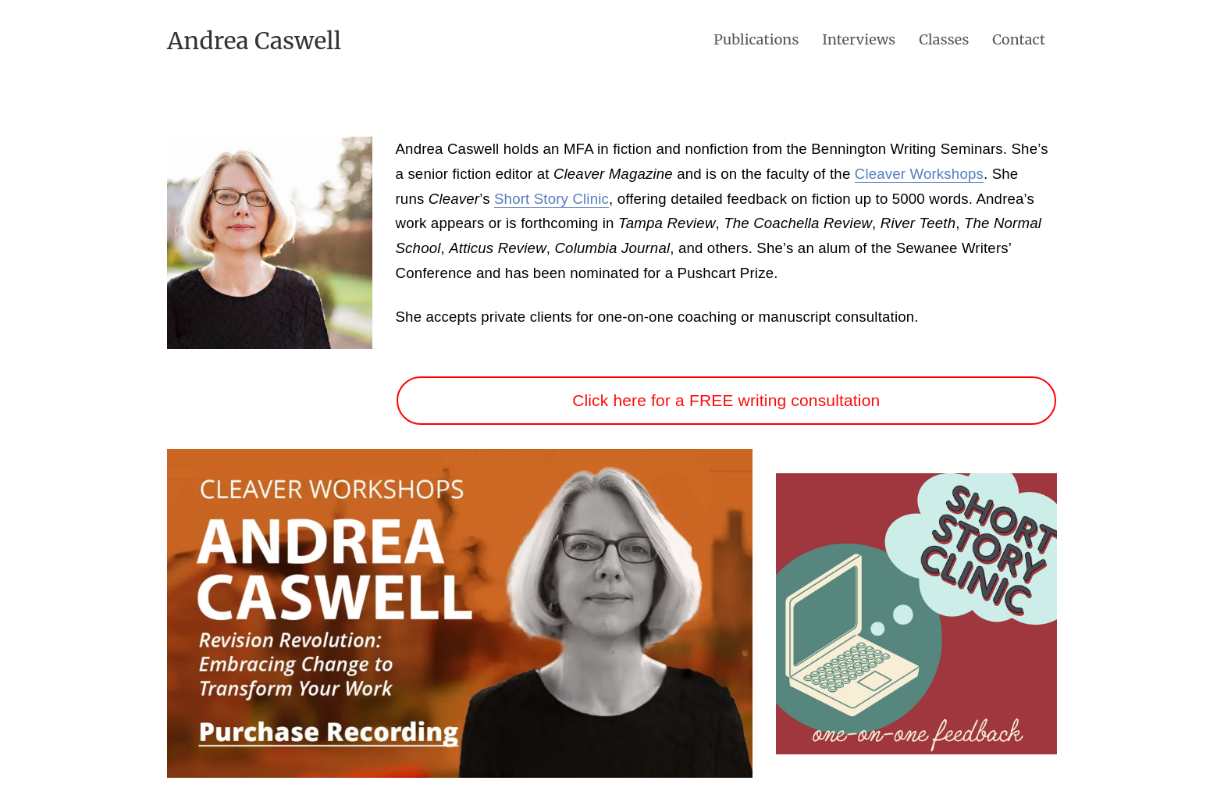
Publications (756, 39)
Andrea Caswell (254, 40)
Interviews (858, 39)
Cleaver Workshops (919, 174)
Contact (1018, 39)
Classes (944, 39)
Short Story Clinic (551, 199)
